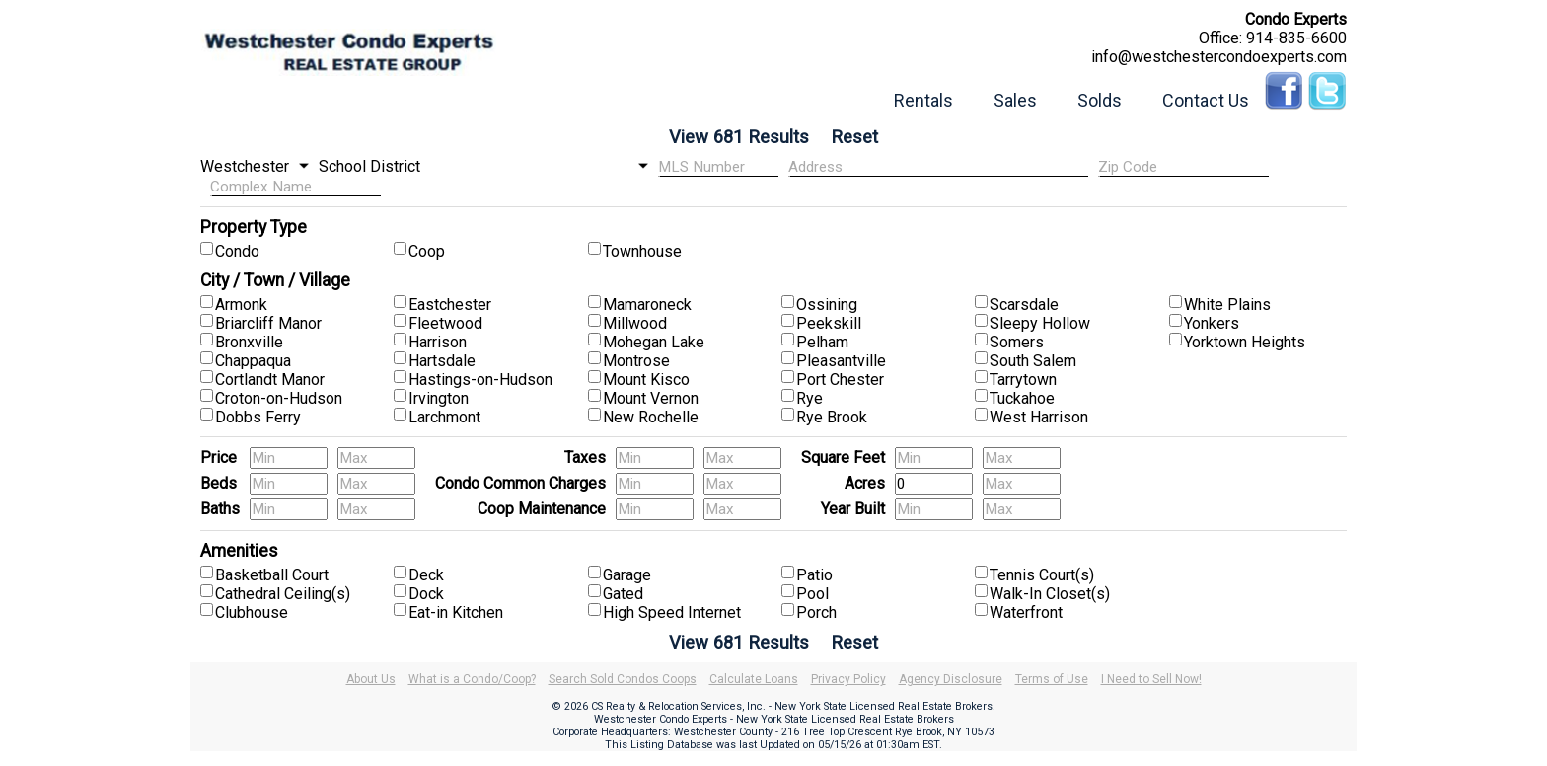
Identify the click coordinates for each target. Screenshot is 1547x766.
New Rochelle (651, 417)
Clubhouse (251, 612)
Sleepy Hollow (1040, 323)
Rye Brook (831, 417)
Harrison (437, 342)
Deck (426, 575)
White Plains (1227, 304)
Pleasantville (841, 360)
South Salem (1033, 360)
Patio (814, 575)
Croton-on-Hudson (278, 398)
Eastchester (449, 304)
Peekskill (828, 323)
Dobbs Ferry (258, 417)
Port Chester (840, 379)
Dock (426, 593)
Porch (816, 612)
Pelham (822, 342)
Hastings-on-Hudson (480, 379)
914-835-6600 (1296, 38)
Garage (627, 575)
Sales (1015, 100)
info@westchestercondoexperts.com (1219, 56)
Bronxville (249, 342)
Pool (812, 593)
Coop (426, 251)
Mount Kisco (646, 379)
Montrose (636, 360)
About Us (371, 679)
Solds (1099, 100)
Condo (237, 251)
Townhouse (642, 251)
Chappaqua (253, 360)
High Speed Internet (672, 612)
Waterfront (1026, 612)
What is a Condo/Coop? (472, 679)
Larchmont (444, 417)
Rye (809, 398)
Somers (1017, 342)
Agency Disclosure (950, 679)
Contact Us (1205, 100)
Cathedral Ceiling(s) (282, 593)
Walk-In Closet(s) (1050, 593)
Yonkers (1211, 323)
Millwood (635, 323)
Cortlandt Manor (270, 379)
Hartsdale (442, 360)
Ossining (826, 304)
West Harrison (1039, 417)
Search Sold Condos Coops (623, 679)
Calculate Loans (753, 679)
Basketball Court (272, 575)
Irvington (438, 398)
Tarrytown (1023, 379)
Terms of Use (1051, 679)
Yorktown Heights (1244, 342)
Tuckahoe (1022, 398)
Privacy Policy (848, 679)
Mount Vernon (651, 398)
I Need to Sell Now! (1151, 679)
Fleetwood (445, 323)
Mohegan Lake (653, 342)
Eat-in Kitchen (455, 612)
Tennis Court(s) (1042, 575)
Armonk (241, 304)
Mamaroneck (647, 304)
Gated (623, 593)
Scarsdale (1024, 304)
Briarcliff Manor (268, 323)
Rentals (923, 100)
